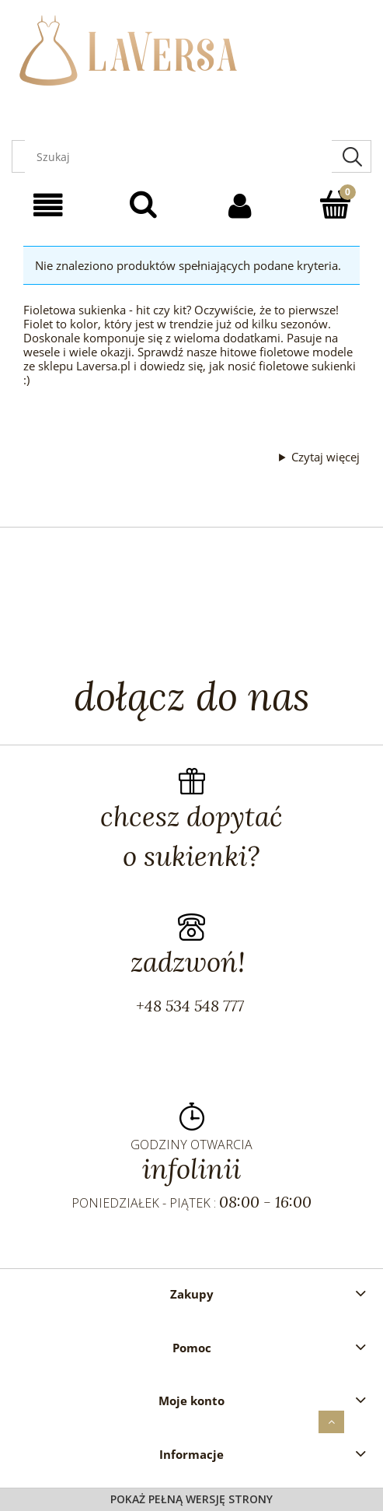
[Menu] (47, 205)
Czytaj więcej (325, 457)
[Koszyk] (335, 204)
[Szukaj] (352, 156)
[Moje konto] (239, 205)
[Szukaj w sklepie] (178, 156)
